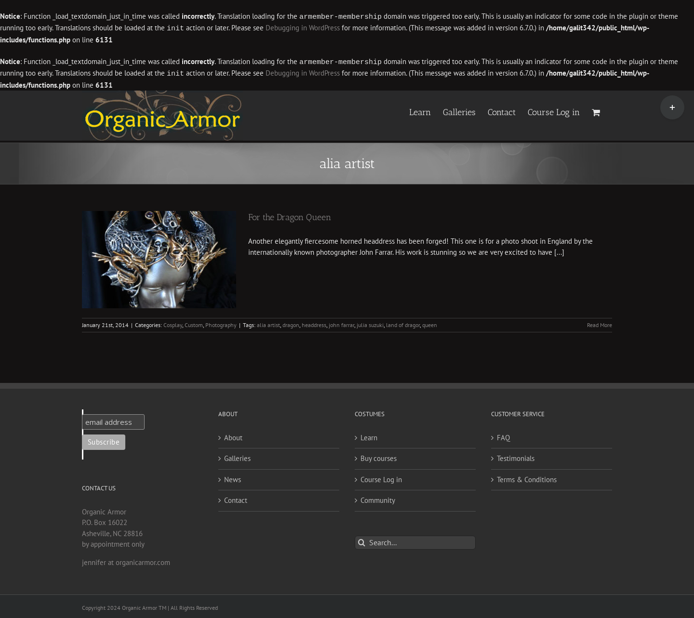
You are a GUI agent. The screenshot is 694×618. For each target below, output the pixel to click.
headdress (314, 323)
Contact (235, 498)
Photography (221, 323)
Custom (194, 323)
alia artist (268, 323)
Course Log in (381, 477)
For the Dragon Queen (289, 215)
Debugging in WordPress (303, 27)
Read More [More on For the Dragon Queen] (599, 323)
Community (377, 498)
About (233, 435)
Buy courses (378, 456)
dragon (290, 323)
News (232, 477)
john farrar (341, 323)
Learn (368, 435)
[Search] (362, 541)
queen (429, 323)
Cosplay (172, 323)
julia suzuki (370, 323)
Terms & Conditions (527, 477)
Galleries (237, 456)
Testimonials (515, 456)
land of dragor (403, 323)
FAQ (503, 435)
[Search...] (415, 541)
